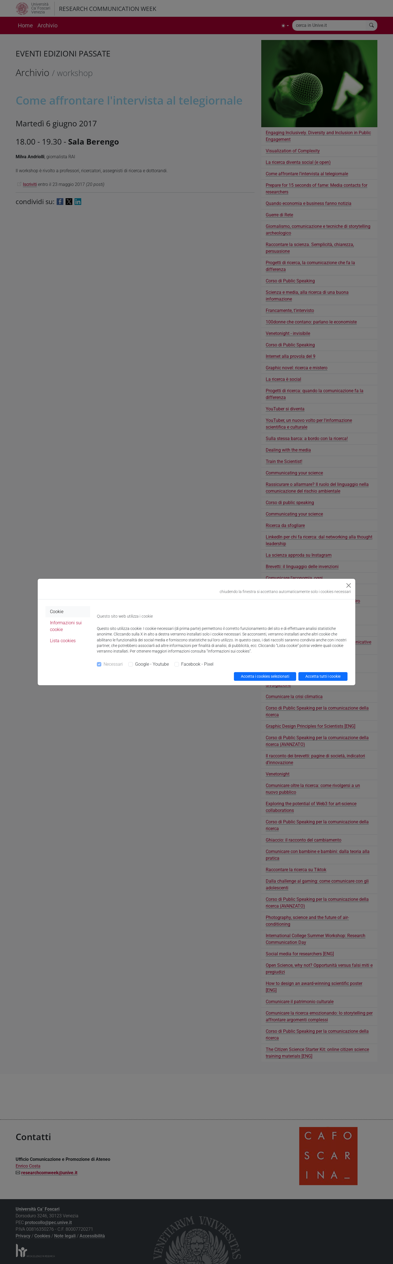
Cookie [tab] (56, 611)
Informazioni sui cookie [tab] (66, 626)
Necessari (113, 664)
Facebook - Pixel (197, 664)
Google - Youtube (152, 664)
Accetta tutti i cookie (323, 676)
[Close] (348, 585)
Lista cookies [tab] (63, 640)
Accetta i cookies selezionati (265, 676)
